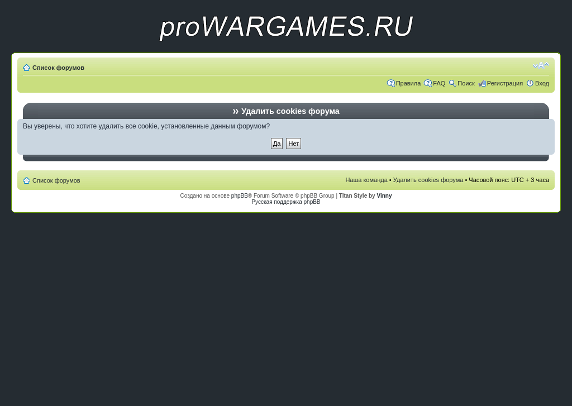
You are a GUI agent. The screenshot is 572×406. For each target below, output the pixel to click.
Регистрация (505, 83)
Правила (408, 83)
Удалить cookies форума (428, 179)
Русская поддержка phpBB (285, 202)
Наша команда (366, 179)
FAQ (439, 83)
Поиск (465, 83)
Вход (542, 83)
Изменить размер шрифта (541, 65)
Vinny (384, 196)
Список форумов (58, 67)
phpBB (239, 196)
